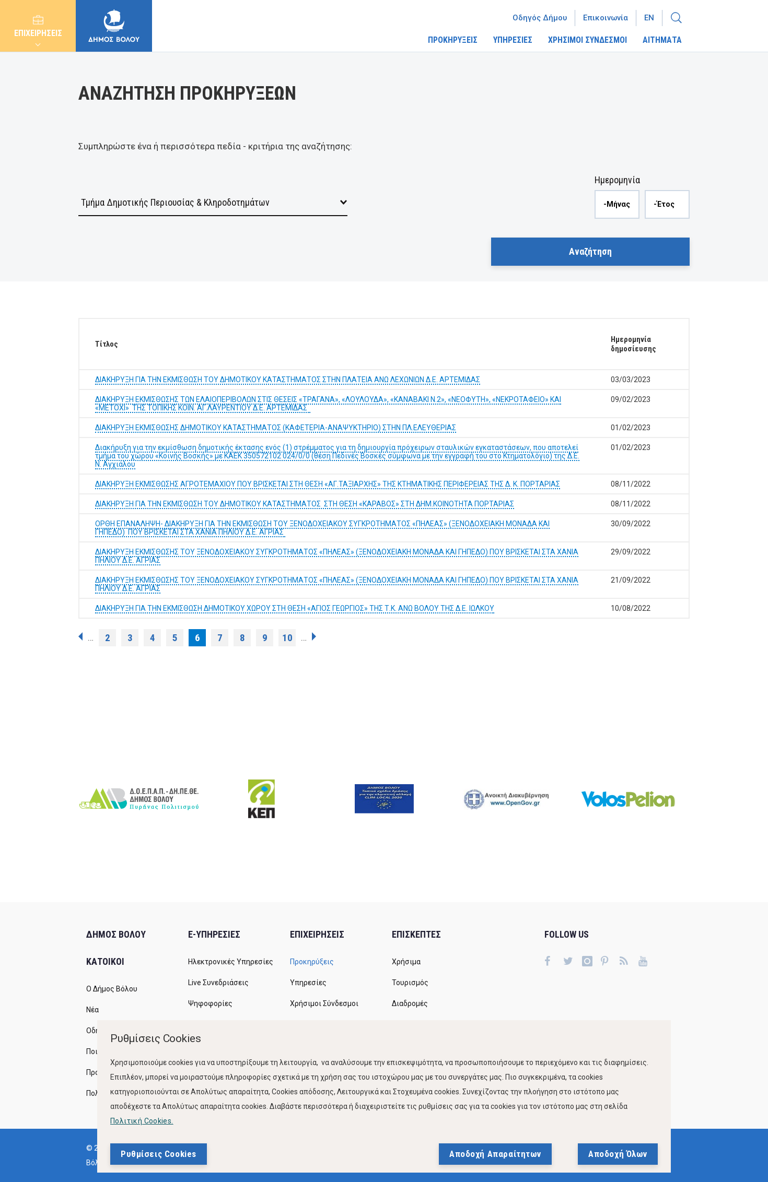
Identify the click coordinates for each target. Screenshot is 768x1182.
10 (287, 638)
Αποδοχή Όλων (617, 1154)
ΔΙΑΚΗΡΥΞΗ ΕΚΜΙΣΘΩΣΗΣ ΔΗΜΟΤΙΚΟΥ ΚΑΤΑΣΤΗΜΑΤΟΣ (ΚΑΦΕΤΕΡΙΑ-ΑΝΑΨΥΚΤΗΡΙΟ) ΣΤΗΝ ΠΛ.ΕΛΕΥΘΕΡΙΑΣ (275, 427)
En (649, 17)
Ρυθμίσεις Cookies (158, 1154)
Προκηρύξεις (312, 962)
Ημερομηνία (617, 179)
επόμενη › (314, 636)
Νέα (92, 1010)
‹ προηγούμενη (80, 636)
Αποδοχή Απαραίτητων (495, 1154)
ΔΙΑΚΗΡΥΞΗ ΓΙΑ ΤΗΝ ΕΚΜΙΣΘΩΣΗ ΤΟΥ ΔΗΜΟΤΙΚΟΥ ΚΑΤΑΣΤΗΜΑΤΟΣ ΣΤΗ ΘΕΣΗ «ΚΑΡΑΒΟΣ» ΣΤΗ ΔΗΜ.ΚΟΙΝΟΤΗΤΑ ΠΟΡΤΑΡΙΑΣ (304, 504)
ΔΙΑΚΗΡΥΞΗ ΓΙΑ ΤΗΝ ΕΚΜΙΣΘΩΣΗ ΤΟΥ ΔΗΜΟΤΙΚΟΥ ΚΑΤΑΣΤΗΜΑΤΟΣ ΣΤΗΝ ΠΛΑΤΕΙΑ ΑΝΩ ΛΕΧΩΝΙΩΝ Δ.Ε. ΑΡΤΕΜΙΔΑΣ (287, 379)
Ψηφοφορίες (210, 1003)
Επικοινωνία (605, 17)
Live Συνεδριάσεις (218, 982)
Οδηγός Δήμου (540, 17)
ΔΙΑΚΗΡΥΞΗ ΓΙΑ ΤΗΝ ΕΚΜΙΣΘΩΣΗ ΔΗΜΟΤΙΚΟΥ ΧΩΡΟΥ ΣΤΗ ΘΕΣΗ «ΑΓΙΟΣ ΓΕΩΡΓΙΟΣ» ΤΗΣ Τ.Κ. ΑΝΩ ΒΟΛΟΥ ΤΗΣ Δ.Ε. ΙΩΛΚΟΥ (294, 608)
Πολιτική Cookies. (141, 1121)
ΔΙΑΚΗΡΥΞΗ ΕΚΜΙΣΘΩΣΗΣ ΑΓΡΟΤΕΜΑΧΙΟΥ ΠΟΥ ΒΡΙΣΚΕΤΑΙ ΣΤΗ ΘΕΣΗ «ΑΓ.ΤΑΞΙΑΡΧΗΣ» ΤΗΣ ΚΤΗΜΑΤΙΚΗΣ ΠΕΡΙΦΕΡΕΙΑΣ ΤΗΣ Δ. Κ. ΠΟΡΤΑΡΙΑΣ (327, 484)
